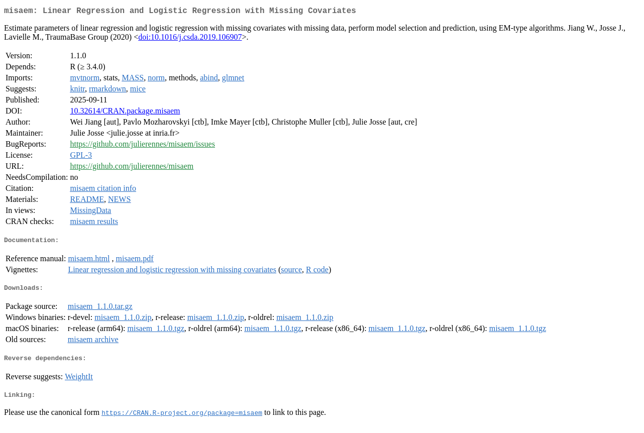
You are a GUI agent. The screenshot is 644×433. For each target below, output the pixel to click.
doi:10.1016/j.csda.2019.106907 (190, 39)
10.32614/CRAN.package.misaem (125, 113)
